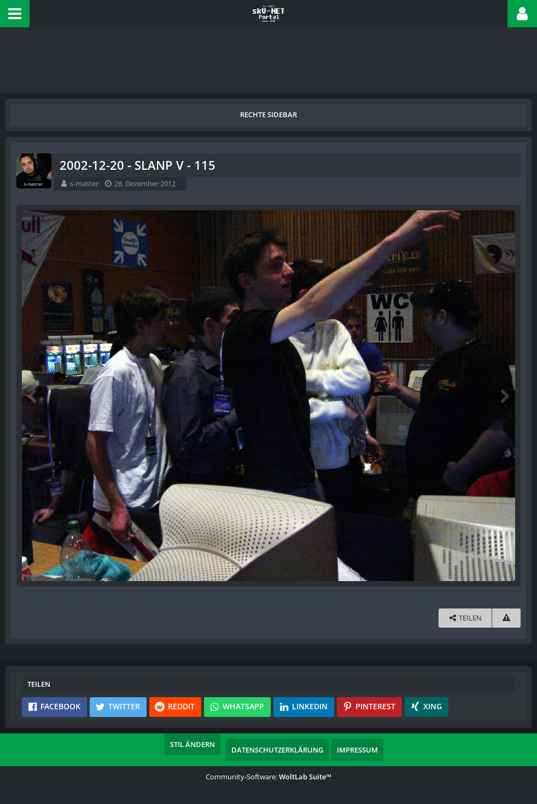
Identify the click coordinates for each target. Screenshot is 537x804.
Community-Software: (268, 777)
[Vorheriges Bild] (33, 395)
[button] (15, 13)
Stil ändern (192, 744)
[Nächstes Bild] (504, 395)
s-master (84, 183)
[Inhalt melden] (506, 618)
